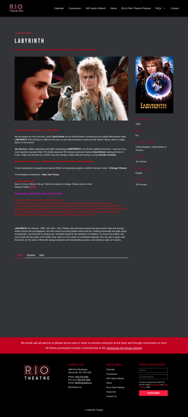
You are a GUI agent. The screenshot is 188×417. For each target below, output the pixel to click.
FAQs (160, 8)
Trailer (20, 255)
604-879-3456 (81, 377)
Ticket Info (111, 392)
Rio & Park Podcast (115, 387)
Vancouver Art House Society (124, 347)
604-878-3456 (83, 380)
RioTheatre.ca (74, 387)
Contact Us (111, 396)
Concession (75, 8)
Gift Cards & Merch (96, 8)
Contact (175, 8)
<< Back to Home (23, 33)
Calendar (59, 8)
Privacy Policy (155, 385)
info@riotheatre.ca (83, 383)
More (41, 255)
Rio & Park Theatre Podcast (136, 8)
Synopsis (31, 255)
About (114, 8)
